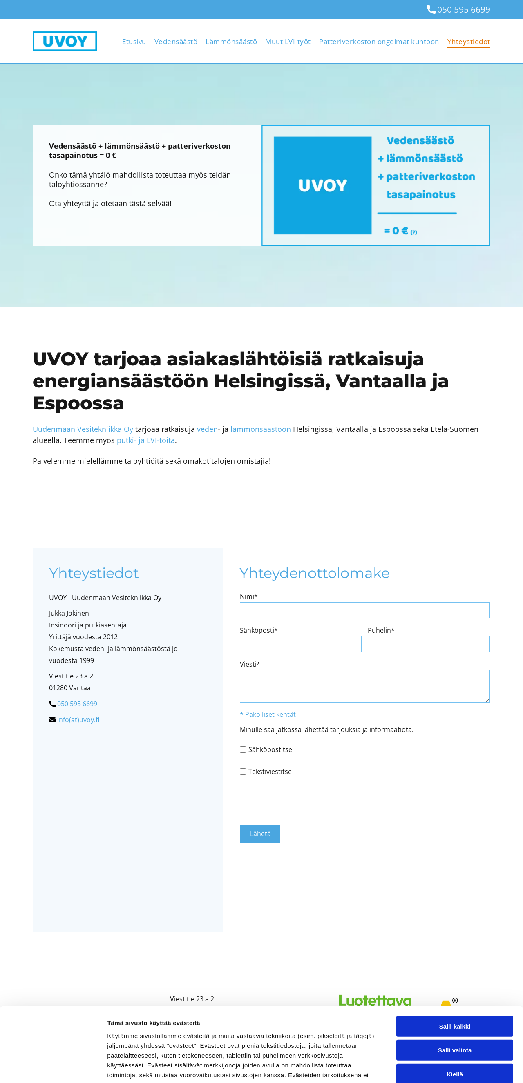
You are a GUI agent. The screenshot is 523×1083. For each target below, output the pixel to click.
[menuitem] (130, 41)
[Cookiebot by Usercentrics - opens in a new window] (53, 1067)
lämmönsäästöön (260, 429)
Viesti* (250, 664)
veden (207, 429)
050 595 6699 (463, 9)
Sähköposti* (259, 630)
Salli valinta (455, 980)
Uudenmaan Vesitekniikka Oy (83, 429)
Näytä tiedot (437, 1066)
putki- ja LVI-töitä (146, 440)
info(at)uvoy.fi (78, 719)
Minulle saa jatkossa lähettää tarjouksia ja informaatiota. (326, 729)
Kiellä (455, 1004)
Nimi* (249, 596)
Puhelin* (381, 630)
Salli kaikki (455, 956)
